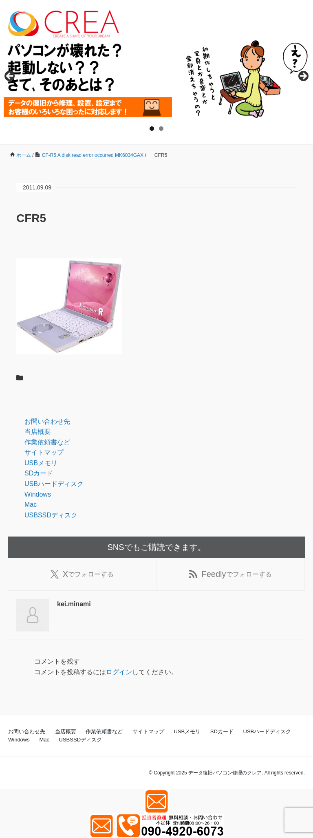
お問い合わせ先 (47, 421)
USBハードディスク (54, 483)
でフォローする (82, 574)
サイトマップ (44, 452)
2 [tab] (161, 128)
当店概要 (37, 431)
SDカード (38, 473)
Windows (37, 494)
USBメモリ (40, 463)
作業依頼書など (47, 442)
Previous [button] (10, 76)
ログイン (119, 672)
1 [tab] (152, 128)
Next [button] (303, 76)
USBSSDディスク (50, 515)
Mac (30, 504)
